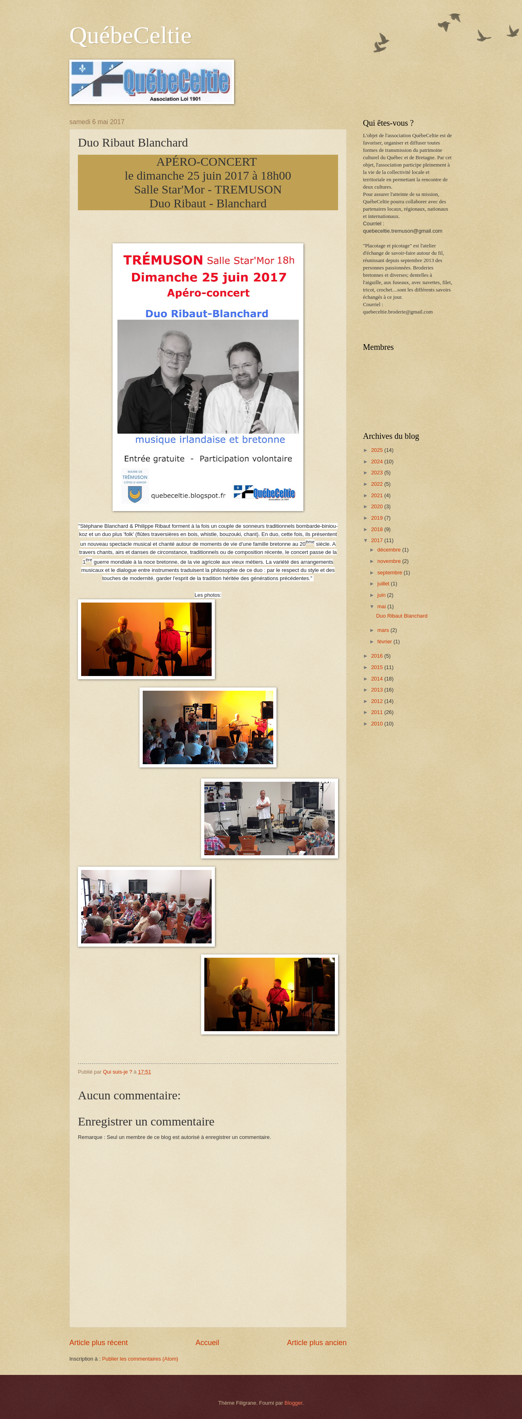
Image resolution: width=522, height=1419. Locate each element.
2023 (377, 472)
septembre (390, 572)
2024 (377, 461)
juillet (384, 583)
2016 (377, 656)
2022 (377, 484)
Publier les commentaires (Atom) (140, 1359)
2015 (377, 667)
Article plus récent (98, 1343)
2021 (377, 495)
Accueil (207, 1343)
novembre (389, 561)
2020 (377, 506)
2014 (377, 679)
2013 (377, 690)
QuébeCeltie (130, 35)
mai (382, 606)
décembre (389, 550)
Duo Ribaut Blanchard (401, 616)
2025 (377, 450)
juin (382, 595)
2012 (377, 701)
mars (383, 630)
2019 (377, 518)
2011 (377, 712)
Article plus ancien (317, 1343)
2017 (377, 540)
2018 (377, 529)
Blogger (294, 1403)
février (385, 641)
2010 (377, 724)
